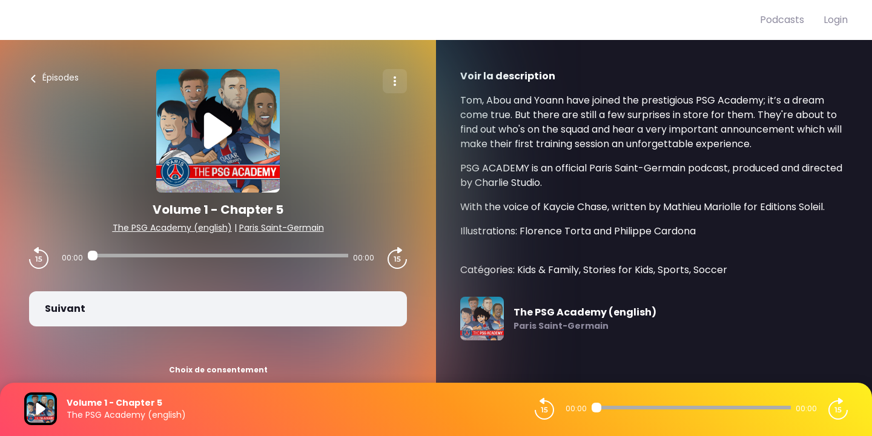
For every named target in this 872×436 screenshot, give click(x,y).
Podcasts (782, 20)
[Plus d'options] (395, 81)
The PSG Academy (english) (172, 228)
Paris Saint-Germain (281, 228)
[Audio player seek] (218, 255)
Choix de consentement (218, 370)
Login (836, 20)
